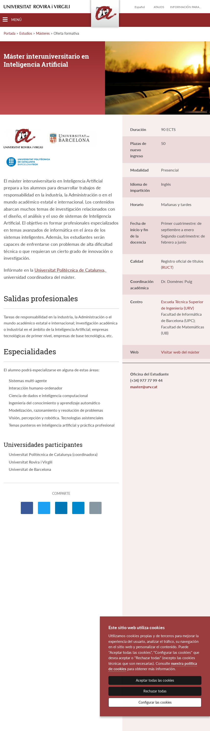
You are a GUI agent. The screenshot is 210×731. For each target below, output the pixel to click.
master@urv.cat (143, 386)
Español (140, 7)
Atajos (159, 7)
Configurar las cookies (155, 702)
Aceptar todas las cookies (155, 680)
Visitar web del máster (180, 352)
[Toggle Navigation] (12, 20)
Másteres (43, 33)
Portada (9, 33)
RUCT (167, 267)
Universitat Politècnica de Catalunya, (70, 270)
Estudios (25, 33)
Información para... (185, 7)
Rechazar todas (154, 691)
